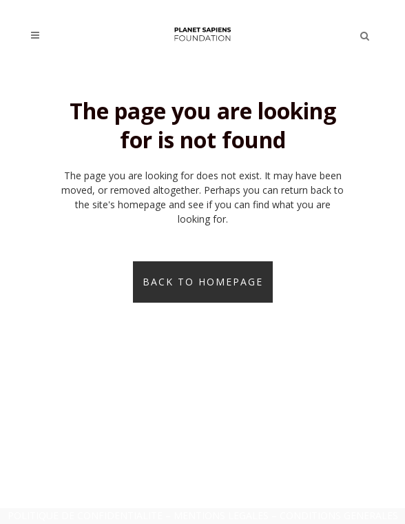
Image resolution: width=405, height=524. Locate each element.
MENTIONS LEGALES (221, 515)
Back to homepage (203, 281)
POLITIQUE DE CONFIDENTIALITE (85, 515)
